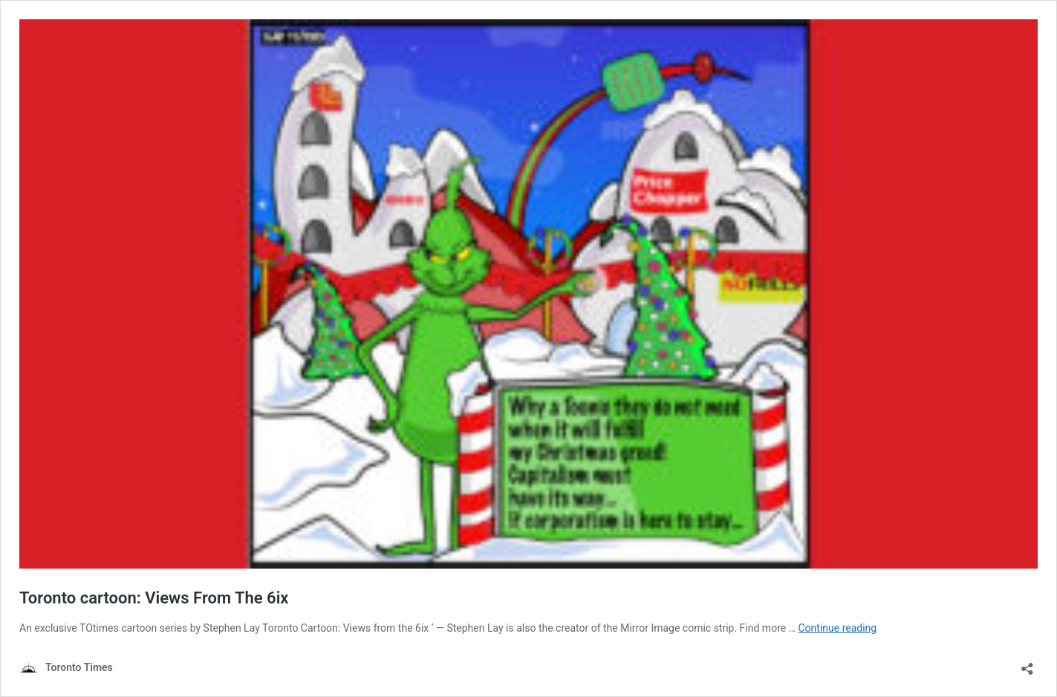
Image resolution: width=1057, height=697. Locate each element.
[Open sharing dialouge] (1027, 663)
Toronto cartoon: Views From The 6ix (154, 598)
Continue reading (837, 628)
